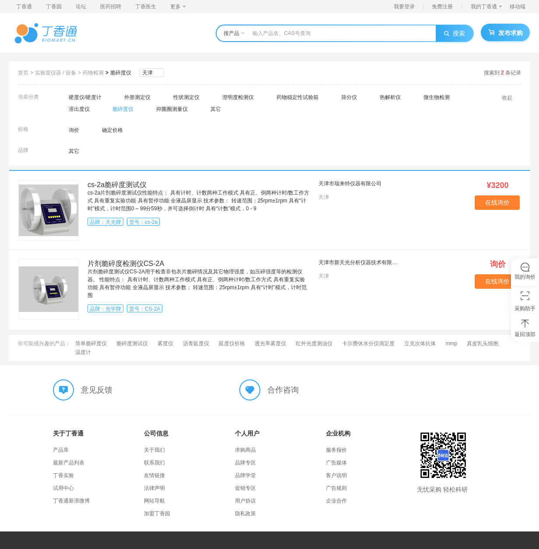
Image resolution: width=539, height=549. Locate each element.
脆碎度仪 (120, 73)
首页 (23, 73)
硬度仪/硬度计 (85, 97)
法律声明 (154, 488)
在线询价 (497, 202)
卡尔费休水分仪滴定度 (368, 343)
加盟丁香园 (157, 513)
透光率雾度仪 (270, 343)
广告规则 (336, 488)
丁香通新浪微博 (71, 501)
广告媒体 (336, 463)
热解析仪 (390, 97)
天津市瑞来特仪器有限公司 (350, 184)
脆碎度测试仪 (132, 343)
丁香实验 (63, 475)
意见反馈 (96, 390)
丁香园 (54, 7)
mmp (451, 343)
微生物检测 (437, 97)
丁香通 (24, 7)
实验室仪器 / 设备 (55, 73)
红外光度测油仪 (314, 343)
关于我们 (154, 450)
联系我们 (154, 463)
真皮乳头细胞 (482, 343)
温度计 (83, 352)
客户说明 (336, 475)
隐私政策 (245, 513)
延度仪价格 (232, 343)
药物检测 (93, 73)
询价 (74, 130)
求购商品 (245, 450)
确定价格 (112, 130)
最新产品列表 (68, 463)
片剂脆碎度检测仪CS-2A (126, 263)
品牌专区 (245, 463)
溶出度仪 (79, 109)
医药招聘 (110, 7)
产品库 (61, 450)
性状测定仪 (186, 97)
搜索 (454, 33)
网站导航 (154, 501)
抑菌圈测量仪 (172, 109)
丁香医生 (145, 7)
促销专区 (245, 488)
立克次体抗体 (420, 343)
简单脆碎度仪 (91, 343)
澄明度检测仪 (238, 97)
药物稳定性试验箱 (297, 97)
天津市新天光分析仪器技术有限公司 (359, 262)
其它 (215, 109)
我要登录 (404, 7)
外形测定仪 (137, 97)
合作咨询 (283, 390)
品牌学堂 (245, 475)
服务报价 (336, 450)
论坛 (81, 7)
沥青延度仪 (196, 343)
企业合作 (336, 501)
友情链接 (154, 475)
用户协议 (245, 501)
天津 (147, 73)
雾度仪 (165, 343)
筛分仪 (349, 97)
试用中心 (63, 488)
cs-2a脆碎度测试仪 (117, 184)
